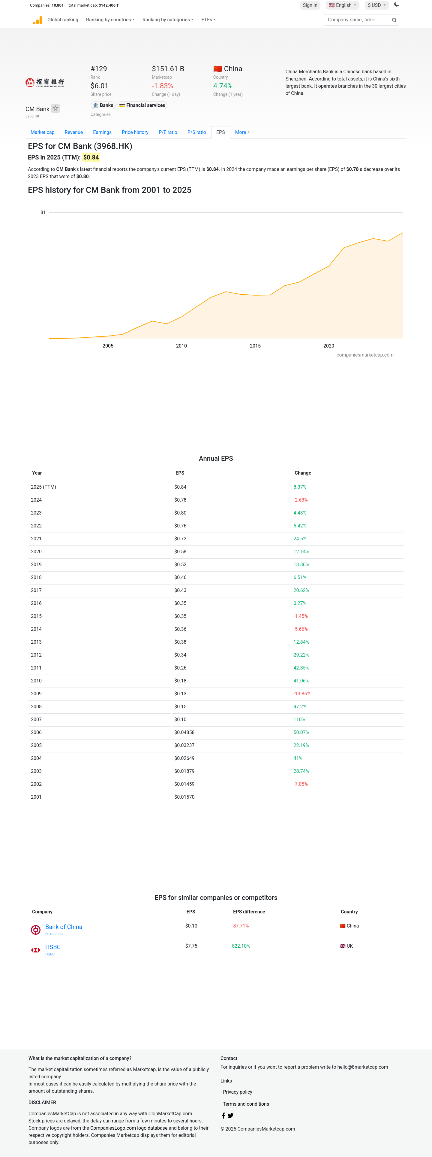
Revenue (74, 132)
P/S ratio (197, 132)
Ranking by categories (166, 20)
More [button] (240, 132)
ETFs (206, 20)
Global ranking (62, 20)
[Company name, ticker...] (361, 20)
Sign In (310, 5)
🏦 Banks (103, 105)
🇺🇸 (341, 5)
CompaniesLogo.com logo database (128, 1128)
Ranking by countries (108, 20)
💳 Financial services (142, 105)
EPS (220, 132)
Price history (135, 132)
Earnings (102, 132)
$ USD (375, 5)
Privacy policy (237, 1092)
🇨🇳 (227, 69)
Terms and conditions (246, 1104)
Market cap (43, 132)
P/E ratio (168, 132)
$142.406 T (109, 5)
